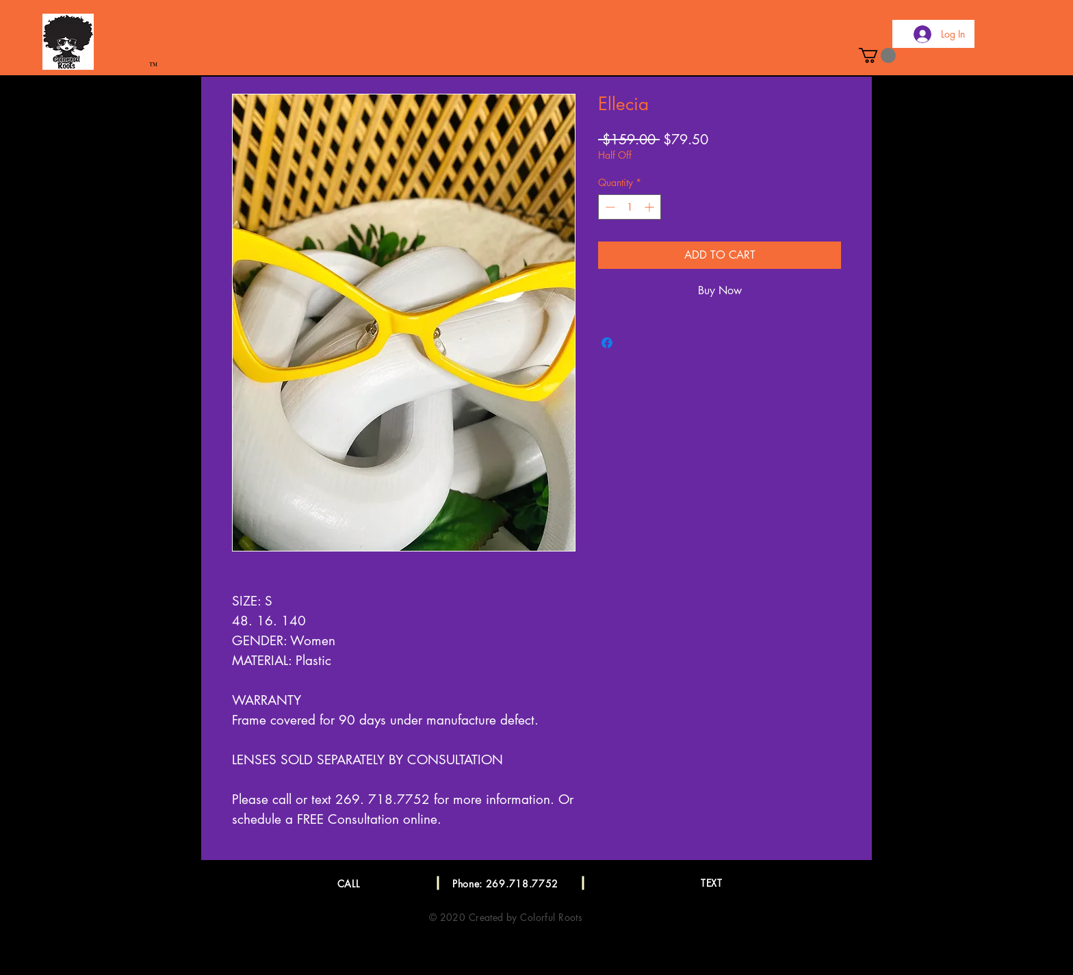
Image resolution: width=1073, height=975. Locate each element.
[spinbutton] (629, 207)
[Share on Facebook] (607, 343)
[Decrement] (608, 207)
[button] (877, 55)
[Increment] (650, 207)
